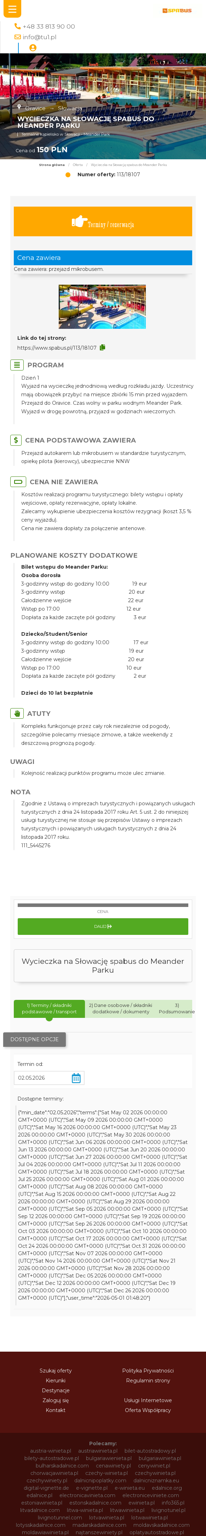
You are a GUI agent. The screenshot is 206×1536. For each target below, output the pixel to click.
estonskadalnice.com (95, 1374)
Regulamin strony (148, 1252)
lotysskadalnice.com (40, 1396)
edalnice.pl (39, 1366)
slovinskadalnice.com (107, 1426)
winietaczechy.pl (155, 1500)
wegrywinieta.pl (166, 1470)
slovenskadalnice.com (47, 1426)
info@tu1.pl (40, 37)
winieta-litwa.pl (152, 1478)
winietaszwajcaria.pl (103, 1529)
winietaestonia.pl (60, 1507)
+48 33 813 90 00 (49, 26)
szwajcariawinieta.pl (56, 1440)
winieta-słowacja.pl (38, 1485)
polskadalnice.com (97, 1411)
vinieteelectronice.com (111, 1470)
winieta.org (176, 1485)
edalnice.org (167, 1359)
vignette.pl (86, 1463)
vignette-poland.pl (102, 1455)
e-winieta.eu (130, 1359)
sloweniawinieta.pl (98, 1433)
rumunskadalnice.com (103, 1418)
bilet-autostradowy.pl (150, 1322)
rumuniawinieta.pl (47, 1418)
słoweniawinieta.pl (109, 1440)
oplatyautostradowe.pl (157, 1403)
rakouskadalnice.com (152, 1411)
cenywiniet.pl (154, 1337)
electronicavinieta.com (87, 1366)
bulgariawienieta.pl (109, 1329)
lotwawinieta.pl (149, 1389)
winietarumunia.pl (52, 1522)
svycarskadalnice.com (154, 1433)
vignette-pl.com (53, 1455)
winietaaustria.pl (40, 1492)
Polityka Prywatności (148, 1242)
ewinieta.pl (141, 1374)
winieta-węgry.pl (136, 1485)
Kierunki (55, 1252)
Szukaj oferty (56, 1242)
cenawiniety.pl (113, 1337)
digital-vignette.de (46, 1359)
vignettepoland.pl (128, 1463)
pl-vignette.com (47, 1411)
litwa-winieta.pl (85, 1381)
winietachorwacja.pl (104, 1500)
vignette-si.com (46, 1463)
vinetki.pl (168, 1463)
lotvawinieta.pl (106, 1389)
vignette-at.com (54, 1448)
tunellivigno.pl (156, 1440)
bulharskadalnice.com (62, 1337)
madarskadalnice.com (99, 1396)
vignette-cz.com (151, 1448)
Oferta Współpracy (148, 1281)
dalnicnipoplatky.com (100, 1351)
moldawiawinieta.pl (45, 1403)
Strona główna (52, 165)
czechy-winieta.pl (106, 1344)
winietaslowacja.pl (153, 1522)
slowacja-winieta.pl (162, 1426)
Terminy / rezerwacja (103, 222)
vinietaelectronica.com (48, 1470)
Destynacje (56, 1261)
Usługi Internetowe (148, 1271)
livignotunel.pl (168, 1381)
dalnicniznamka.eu (156, 1351)
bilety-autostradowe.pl (51, 1329)
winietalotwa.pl (148, 1507)
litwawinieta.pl (127, 1381)
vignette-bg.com (102, 1448)
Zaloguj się (55, 1271)
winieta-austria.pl (56, 1478)
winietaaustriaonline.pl (94, 1492)
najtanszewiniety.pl (99, 1403)
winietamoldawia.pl (54, 1515)
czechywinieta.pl (155, 1344)
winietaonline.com (107, 1515)
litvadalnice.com (40, 1381)
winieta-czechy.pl (105, 1478)
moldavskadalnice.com (161, 1396)
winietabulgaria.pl (51, 1500)
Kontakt (55, 1281)
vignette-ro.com (152, 1455)
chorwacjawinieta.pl (54, 1344)
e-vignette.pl (92, 1359)
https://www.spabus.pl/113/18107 (57, 348)
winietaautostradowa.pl (156, 1492)
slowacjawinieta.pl (47, 1433)
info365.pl (173, 1374)
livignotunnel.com (60, 1389)
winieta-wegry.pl (88, 1485)
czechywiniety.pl (47, 1351)
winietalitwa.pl (105, 1507)
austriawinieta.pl (98, 1322)
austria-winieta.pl (50, 1322)
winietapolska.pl (156, 1515)
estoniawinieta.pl (41, 1374)
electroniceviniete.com (150, 1366)
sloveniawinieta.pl (159, 1418)
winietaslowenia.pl (50, 1529)
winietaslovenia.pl (102, 1522)
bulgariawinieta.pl (160, 1329)
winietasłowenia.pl (156, 1529)
